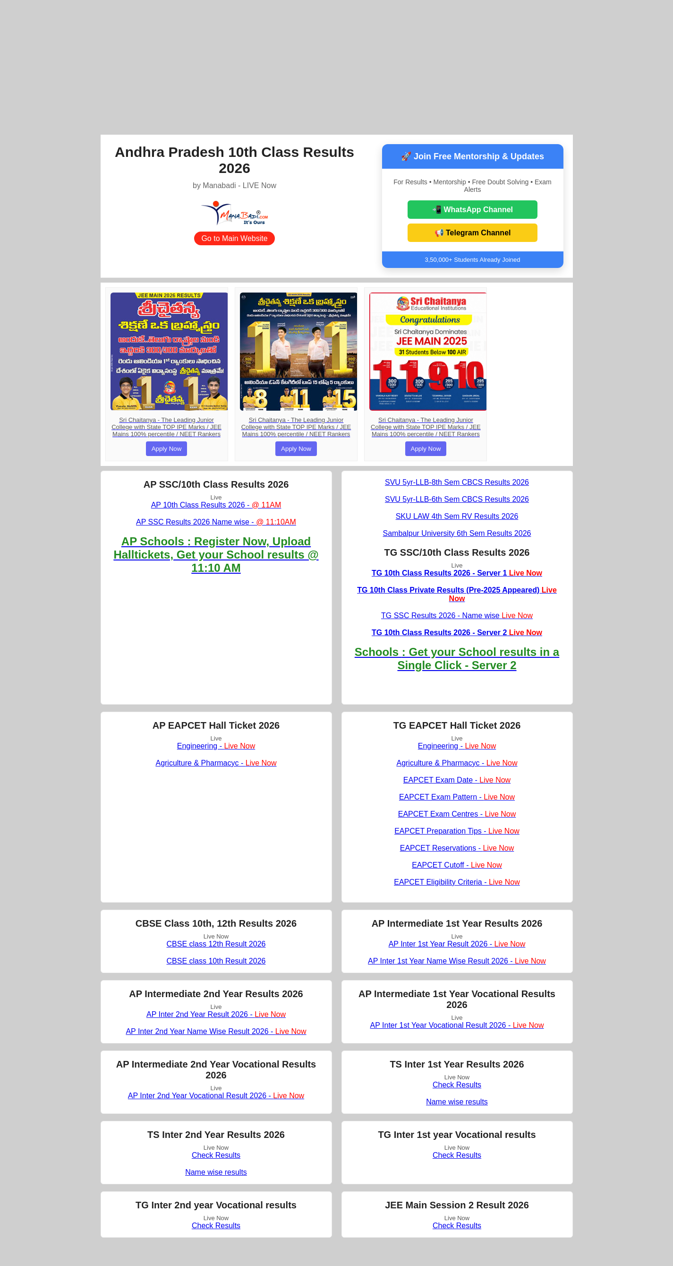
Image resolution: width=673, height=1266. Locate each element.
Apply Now (167, 448)
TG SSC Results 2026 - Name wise (457, 615)
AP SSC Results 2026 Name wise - (216, 522)
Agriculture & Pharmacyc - (215, 763)
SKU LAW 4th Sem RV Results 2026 (457, 516)
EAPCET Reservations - (457, 848)
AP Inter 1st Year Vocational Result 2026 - (457, 1025)
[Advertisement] (337, 66)
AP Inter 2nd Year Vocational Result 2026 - (216, 1096)
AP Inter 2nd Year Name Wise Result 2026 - (216, 1031)
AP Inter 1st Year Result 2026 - (457, 944)
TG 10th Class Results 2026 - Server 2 (457, 633)
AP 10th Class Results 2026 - (216, 505)
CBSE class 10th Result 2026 (216, 961)
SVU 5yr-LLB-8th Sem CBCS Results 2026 (457, 482)
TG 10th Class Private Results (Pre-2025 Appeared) (457, 594)
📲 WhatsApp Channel (472, 210)
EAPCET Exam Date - (457, 780)
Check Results (457, 1085)
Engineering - (216, 746)
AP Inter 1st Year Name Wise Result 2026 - (457, 961)
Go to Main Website (234, 238)
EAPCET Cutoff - (457, 865)
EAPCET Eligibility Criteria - (457, 882)
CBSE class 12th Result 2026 (216, 944)
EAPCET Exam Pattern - (457, 797)
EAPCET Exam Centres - (457, 814)
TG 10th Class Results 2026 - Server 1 (457, 573)
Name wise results (457, 1102)
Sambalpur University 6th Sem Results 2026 (457, 533)
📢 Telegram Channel (472, 233)
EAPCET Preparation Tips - (457, 831)
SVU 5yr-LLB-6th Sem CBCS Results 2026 (457, 499)
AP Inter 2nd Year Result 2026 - (216, 1014)
